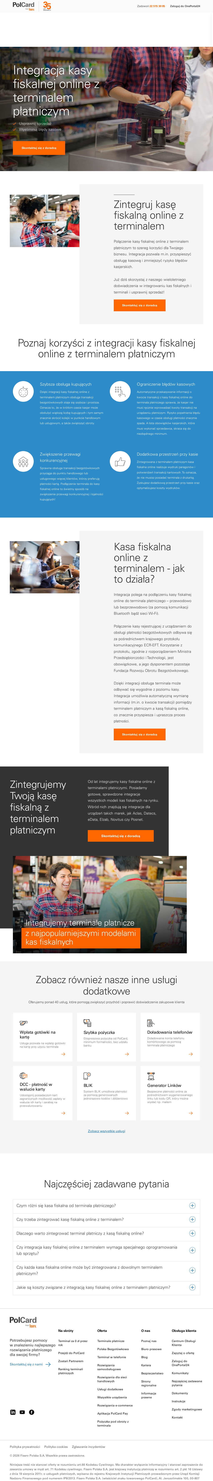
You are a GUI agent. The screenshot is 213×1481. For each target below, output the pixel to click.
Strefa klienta (104, 20)
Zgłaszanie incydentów (88, 1428)
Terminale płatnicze (110, 1322)
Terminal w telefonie (111, 1338)
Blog (144, 1338)
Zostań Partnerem (70, 1342)
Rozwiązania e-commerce (115, 1386)
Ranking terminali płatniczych (70, 1352)
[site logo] (26, 6)
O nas (89, 20)
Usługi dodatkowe (110, 1370)
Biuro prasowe (151, 1330)
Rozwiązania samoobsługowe (109, 1348)
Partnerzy (76, 20)
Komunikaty (180, 1354)
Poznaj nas (148, 1322)
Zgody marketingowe (187, 1390)
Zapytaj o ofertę (183, 1334)
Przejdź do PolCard (71, 1334)
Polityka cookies (56, 1428)
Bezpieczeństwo (152, 1354)
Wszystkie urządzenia (112, 1378)
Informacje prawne (148, 1376)
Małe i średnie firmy (24, 20)
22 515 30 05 (157, 6)
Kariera (146, 1346)
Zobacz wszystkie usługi (106, 1112)
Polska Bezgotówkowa (113, 1330)
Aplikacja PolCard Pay (112, 1394)
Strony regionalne (148, 1364)
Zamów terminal (186, 20)
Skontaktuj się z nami (30, 1345)
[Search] (166, 20)
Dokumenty (180, 1374)
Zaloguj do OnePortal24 (185, 6)
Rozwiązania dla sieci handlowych (112, 1360)
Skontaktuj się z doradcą (39, 129)
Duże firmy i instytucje (53, 20)
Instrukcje (178, 1382)
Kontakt (120, 20)
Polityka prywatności (25, 1428)
